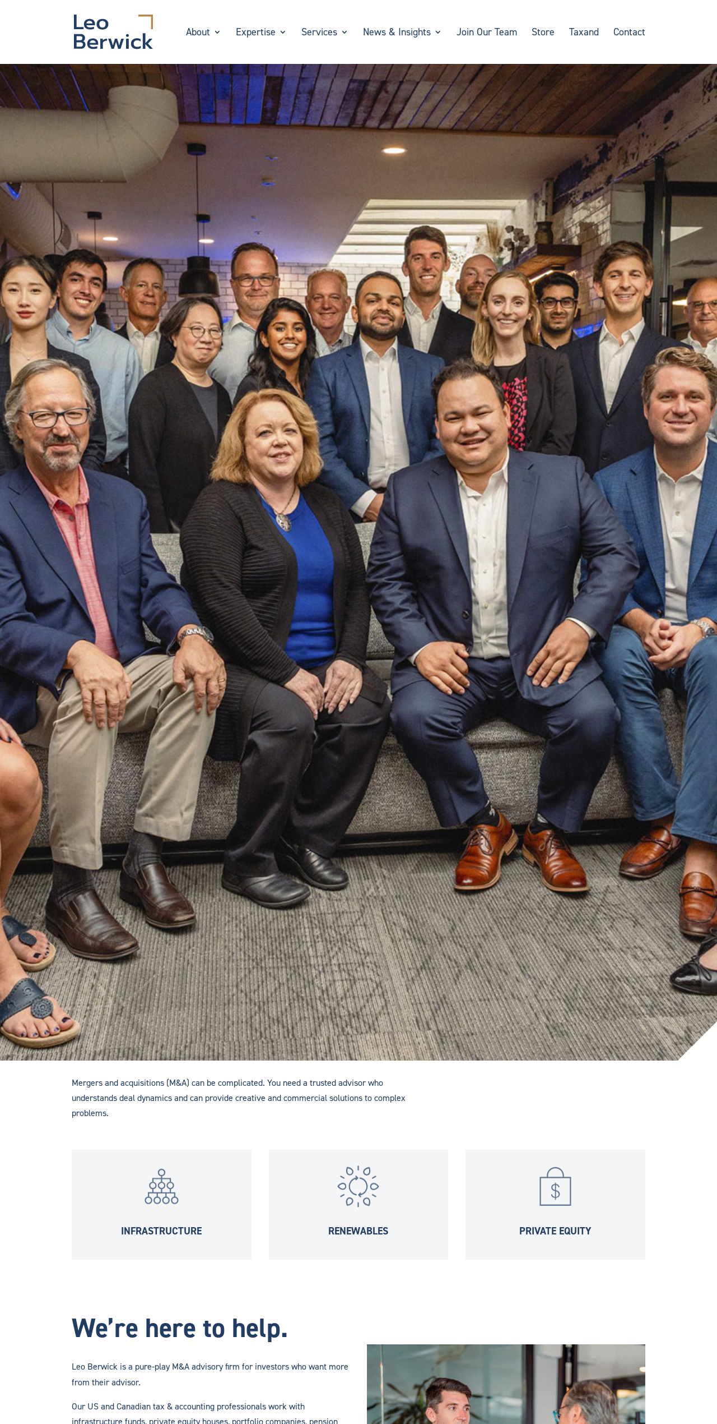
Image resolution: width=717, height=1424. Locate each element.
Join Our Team (487, 33)
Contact (629, 33)
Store (543, 33)
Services (319, 33)
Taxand (584, 33)
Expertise (256, 33)
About (198, 33)
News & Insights (397, 33)
